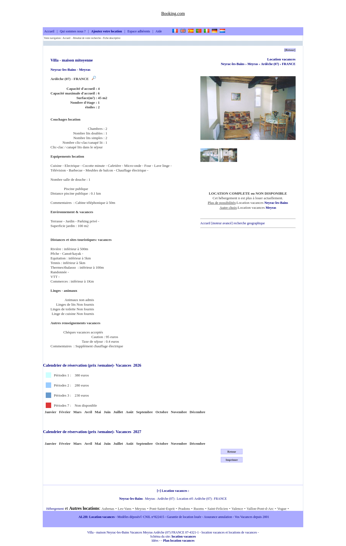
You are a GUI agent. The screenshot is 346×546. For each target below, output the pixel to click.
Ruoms (199, 509)
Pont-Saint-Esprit (162, 509)
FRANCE (289, 64)
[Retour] (289, 49)
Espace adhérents (138, 31)
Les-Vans (124, 509)
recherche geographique (249, 223)
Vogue (281, 509)
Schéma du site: (173, 536)
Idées (155, 540)
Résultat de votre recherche (87, 38)
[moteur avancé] (221, 223)
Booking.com (173, 13)
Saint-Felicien (217, 509)
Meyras (253, 64)
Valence (237, 509)
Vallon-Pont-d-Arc (260, 509)
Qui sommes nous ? (72, 31)
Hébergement (55, 509)
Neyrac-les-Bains (232, 64)
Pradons (184, 509)
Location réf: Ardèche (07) (194, 499)
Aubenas (108, 509)
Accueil (49, 31)
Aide (158, 31)
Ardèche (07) (270, 64)
